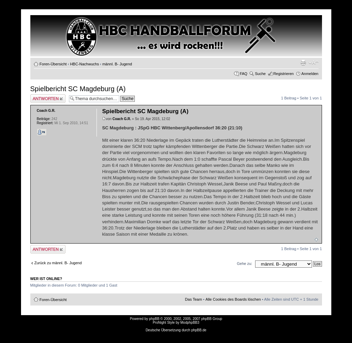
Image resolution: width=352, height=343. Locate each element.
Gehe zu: (244, 263)
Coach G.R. (121, 119)
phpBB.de (199, 330)
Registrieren (283, 74)
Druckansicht (303, 63)
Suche (260, 74)
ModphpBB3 (189, 322)
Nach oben (316, 240)
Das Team (193, 299)
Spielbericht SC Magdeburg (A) (78, 89)
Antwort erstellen (48, 98)
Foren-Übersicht (53, 64)
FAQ (243, 74)
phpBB (154, 319)
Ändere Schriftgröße (314, 63)
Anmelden (310, 74)
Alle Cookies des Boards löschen (233, 299)
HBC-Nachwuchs (84, 64)
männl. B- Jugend (117, 64)
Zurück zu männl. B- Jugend (58, 263)
